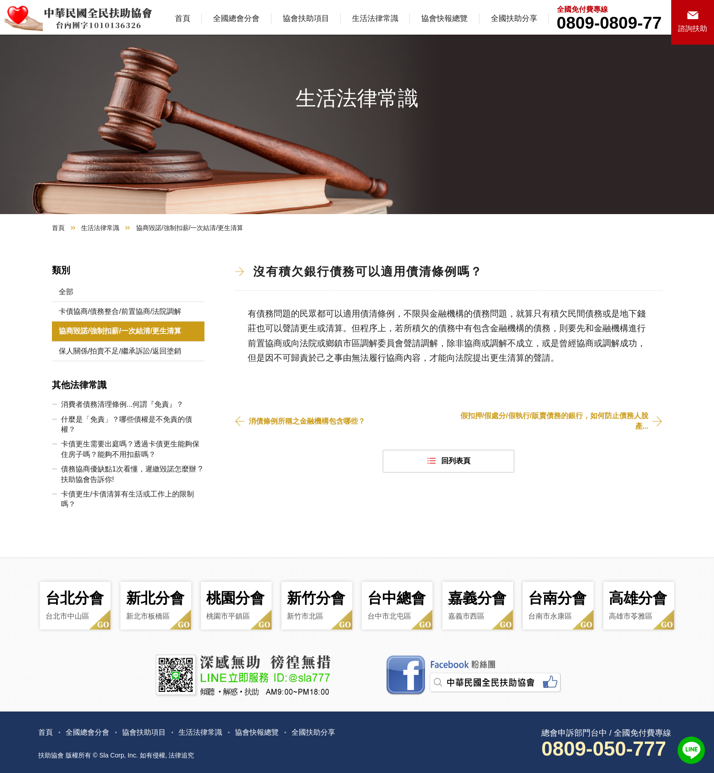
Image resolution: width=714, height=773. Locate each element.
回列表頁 (455, 461)
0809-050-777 (603, 748)
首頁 (182, 18)
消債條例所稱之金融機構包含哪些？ (307, 421)
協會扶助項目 (306, 18)
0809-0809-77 (609, 23)
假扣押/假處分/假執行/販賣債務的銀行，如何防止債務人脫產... (554, 421)
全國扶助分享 (514, 18)
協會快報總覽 (444, 18)
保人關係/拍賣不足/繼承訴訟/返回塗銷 (120, 351)
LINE (691, 750)
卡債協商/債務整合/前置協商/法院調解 (120, 311)
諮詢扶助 (692, 28)
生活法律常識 (375, 18)
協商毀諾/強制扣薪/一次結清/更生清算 (120, 331)
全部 (66, 292)
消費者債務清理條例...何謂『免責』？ (122, 404)
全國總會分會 (236, 18)
